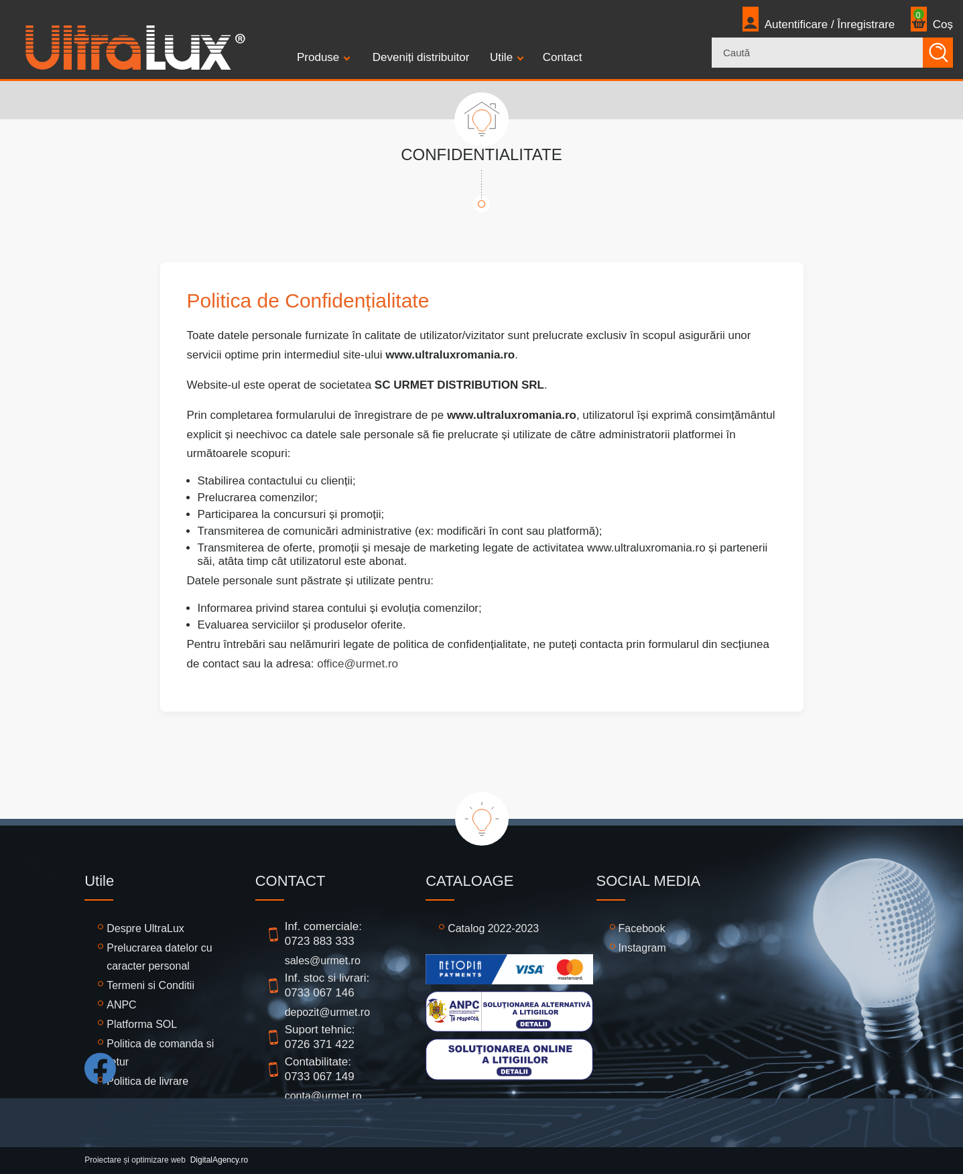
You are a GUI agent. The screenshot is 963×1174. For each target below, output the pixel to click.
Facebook (642, 928)
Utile (501, 57)
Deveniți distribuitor (421, 57)
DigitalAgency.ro (219, 1160)
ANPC (121, 1004)
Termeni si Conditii (150, 985)
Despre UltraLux (145, 928)
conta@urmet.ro (323, 1096)
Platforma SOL (142, 1024)
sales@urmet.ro (323, 960)
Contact (562, 57)
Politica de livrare (147, 1081)
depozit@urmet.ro (327, 1012)
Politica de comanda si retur (160, 1052)
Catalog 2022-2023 (493, 928)
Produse (318, 57)
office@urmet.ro (357, 663)
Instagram (642, 948)
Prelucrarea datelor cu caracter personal (159, 957)
